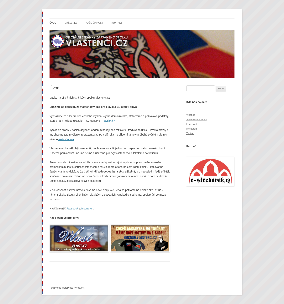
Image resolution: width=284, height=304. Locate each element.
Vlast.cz (190, 114)
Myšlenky (71, 23)
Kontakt (117, 23)
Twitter (190, 133)
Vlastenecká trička (196, 119)
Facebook (72, 208)
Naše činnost (94, 23)
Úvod (53, 23)
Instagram (87, 208)
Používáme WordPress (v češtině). (67, 287)
